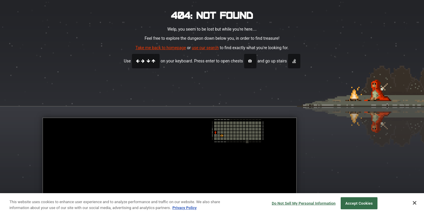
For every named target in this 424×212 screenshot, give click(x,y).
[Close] (414, 204)
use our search (205, 47)
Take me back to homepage (160, 47)
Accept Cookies (359, 205)
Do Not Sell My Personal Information (304, 205)
